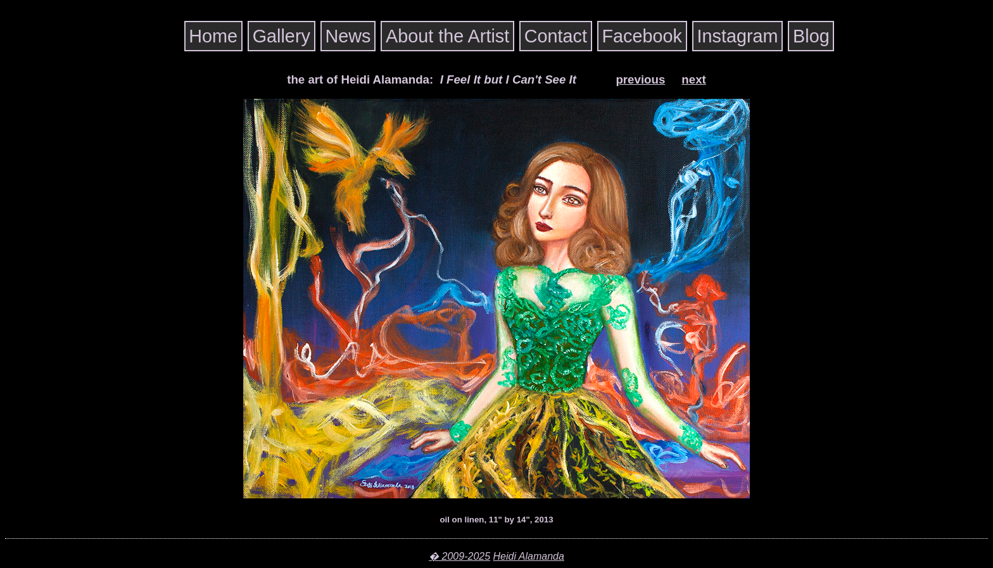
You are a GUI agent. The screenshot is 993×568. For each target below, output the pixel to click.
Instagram (737, 36)
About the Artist (447, 36)
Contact (555, 36)
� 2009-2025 (459, 556)
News (347, 36)
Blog (811, 36)
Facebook (642, 36)
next (693, 79)
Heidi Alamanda (528, 556)
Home (213, 36)
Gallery (281, 36)
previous (640, 79)
